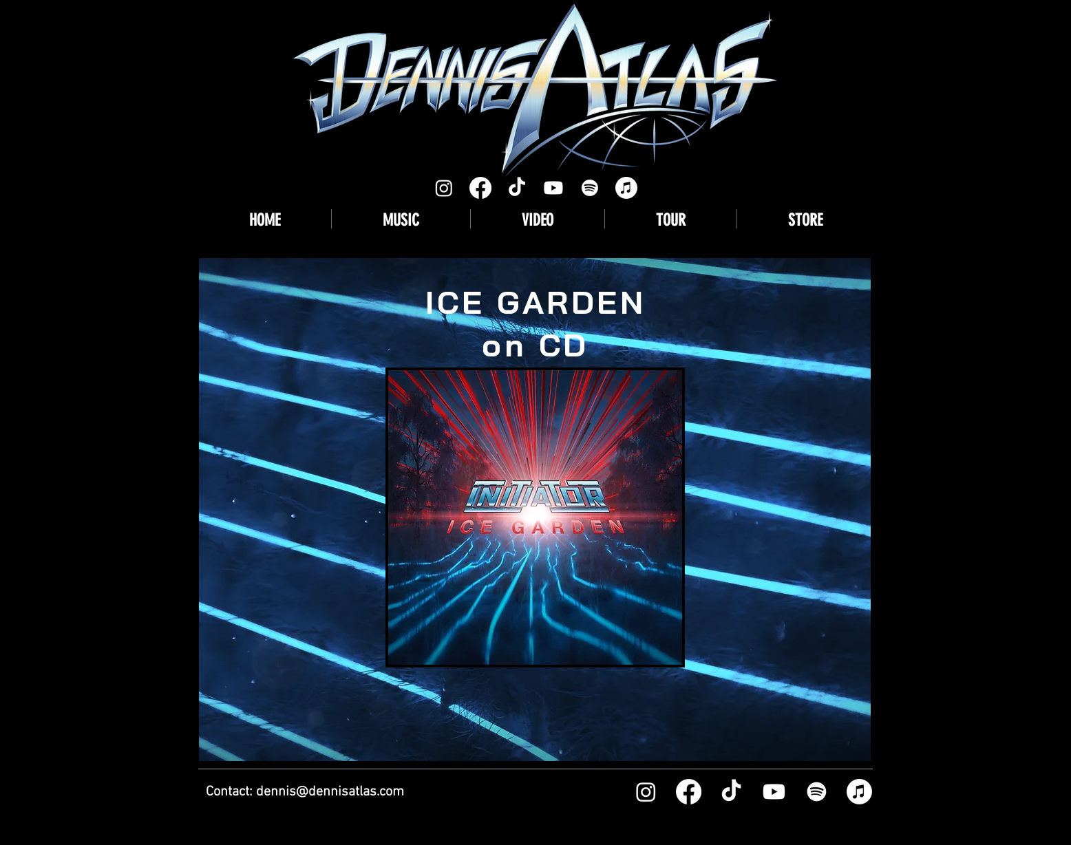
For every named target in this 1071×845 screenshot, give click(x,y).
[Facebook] (480, 188)
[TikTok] (517, 188)
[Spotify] (590, 188)
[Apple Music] (626, 188)
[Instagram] (444, 188)
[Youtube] (553, 188)
